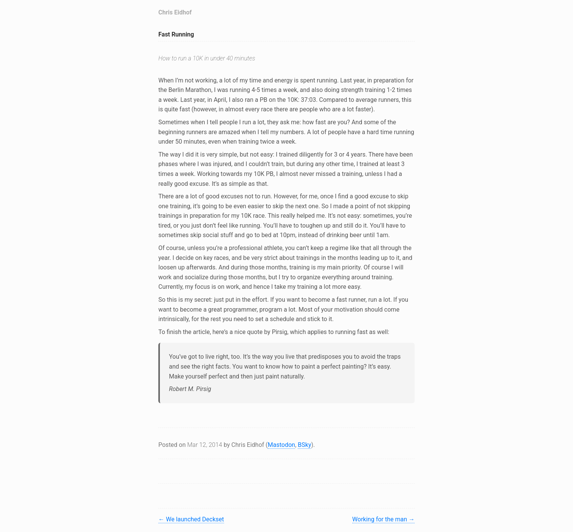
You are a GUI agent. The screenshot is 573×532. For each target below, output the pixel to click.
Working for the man (383, 519)
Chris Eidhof (175, 12)
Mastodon (281, 444)
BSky (304, 444)
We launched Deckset (191, 519)
